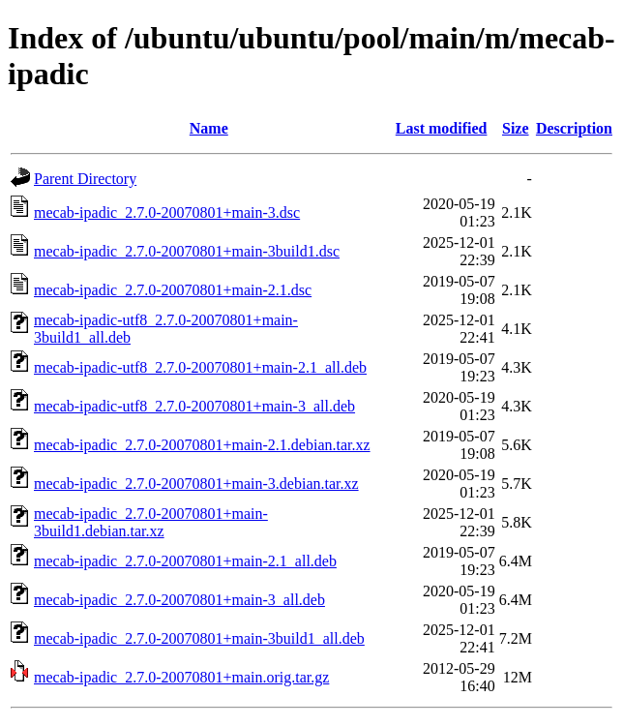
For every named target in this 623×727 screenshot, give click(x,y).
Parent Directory (85, 178)
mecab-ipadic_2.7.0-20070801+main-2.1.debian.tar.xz (202, 445)
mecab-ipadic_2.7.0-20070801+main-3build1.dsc (187, 251)
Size (515, 128)
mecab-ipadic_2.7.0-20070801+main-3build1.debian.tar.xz (151, 522)
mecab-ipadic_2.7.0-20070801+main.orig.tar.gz (181, 677)
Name (209, 128)
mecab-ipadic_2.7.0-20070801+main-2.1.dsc (173, 290)
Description (574, 128)
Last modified (442, 128)
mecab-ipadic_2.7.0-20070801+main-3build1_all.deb (199, 638)
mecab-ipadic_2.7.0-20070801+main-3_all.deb (179, 599)
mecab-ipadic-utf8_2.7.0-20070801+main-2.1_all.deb (200, 367)
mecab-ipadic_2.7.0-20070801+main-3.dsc (167, 212)
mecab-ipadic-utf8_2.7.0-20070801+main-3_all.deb (194, 406)
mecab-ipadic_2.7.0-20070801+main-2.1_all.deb (185, 561)
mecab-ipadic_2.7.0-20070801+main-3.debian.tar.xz (196, 483)
